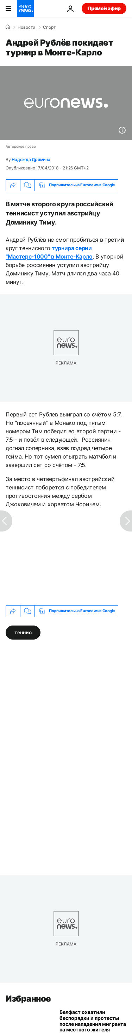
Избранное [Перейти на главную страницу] (28, 999)
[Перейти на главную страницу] (25, 8)
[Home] (8, 27)
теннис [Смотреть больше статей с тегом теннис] (23, 632)
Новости (26, 27)
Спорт (49, 27)
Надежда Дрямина (31, 159)
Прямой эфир (104, 8)
